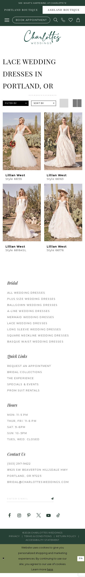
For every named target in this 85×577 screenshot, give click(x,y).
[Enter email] (36, 501)
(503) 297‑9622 (19, 465)
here (50, 573)
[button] (7, 22)
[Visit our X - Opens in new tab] (38, 519)
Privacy (14, 540)
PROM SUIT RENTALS (23, 392)
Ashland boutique (64, 12)
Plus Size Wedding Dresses (31, 300)
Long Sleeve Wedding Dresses (34, 331)
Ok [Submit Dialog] (80, 562)
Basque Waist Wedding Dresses (35, 343)
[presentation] (22, 143)
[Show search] (56, 21)
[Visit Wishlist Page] (71, 21)
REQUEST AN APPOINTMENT (29, 367)
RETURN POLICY (66, 540)
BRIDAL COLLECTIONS (24, 373)
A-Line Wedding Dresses (28, 312)
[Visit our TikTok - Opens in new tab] (58, 519)
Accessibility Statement (42, 543)
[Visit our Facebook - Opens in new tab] (9, 519)
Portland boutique (21, 12)
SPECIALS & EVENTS (23, 386)
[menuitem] (21, 12)
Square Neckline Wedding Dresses (38, 337)
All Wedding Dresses (26, 294)
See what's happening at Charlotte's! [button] (42, 3)
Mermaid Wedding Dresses (30, 318)
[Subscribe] (60, 501)
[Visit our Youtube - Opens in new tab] (48, 519)
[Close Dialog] (4, 562)
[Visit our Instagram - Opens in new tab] (19, 519)
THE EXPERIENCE (20, 379)
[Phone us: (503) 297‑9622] (63, 21)
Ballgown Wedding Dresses (32, 306)
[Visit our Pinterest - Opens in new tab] (29, 519)
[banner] (42, 39)
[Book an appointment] (31, 21)
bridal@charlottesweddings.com (38, 483)
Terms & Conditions (37, 540)
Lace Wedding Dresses (27, 325)
